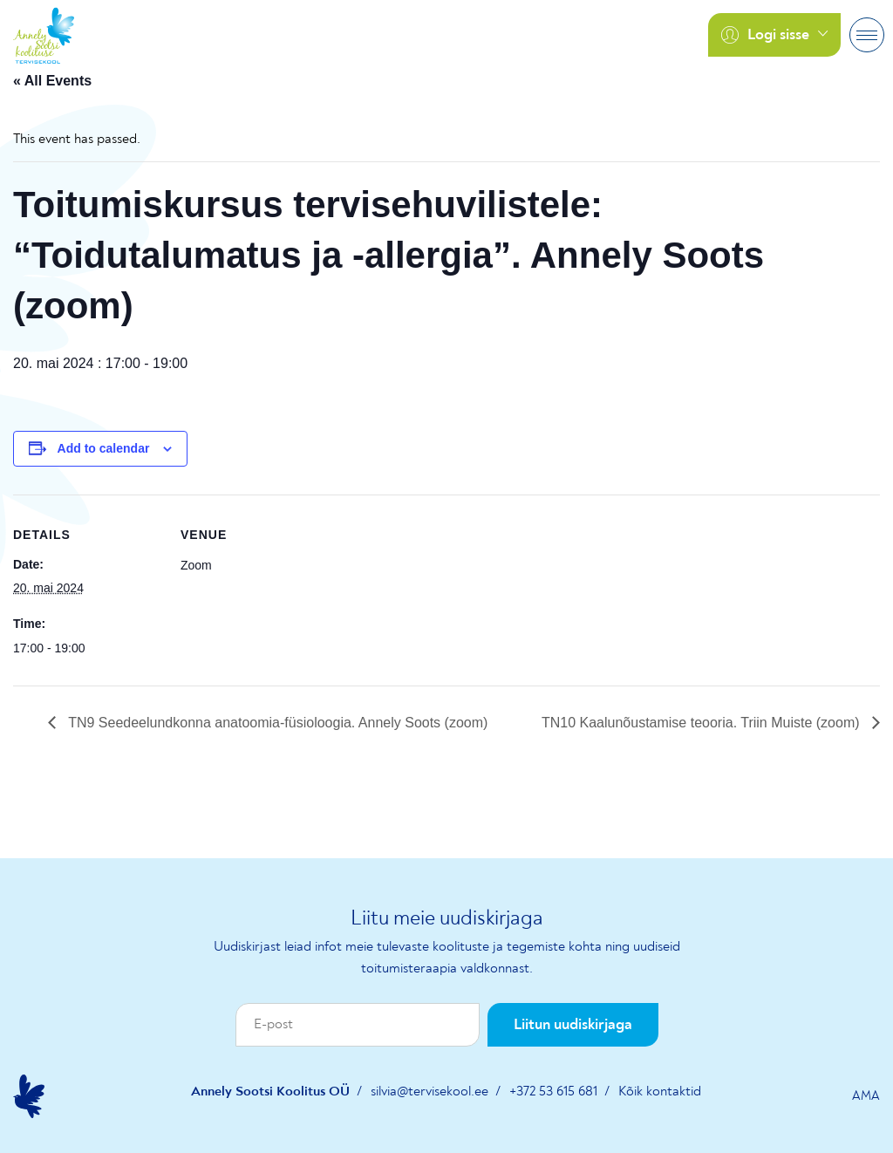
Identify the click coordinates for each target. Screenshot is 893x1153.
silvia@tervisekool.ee (429, 1092)
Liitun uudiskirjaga (573, 1025)
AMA (866, 1096)
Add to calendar (104, 448)
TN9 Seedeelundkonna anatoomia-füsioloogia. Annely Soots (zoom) (276, 722)
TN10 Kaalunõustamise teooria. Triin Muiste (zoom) (702, 722)
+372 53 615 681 (553, 1092)
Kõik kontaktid (659, 1092)
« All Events (52, 80)
